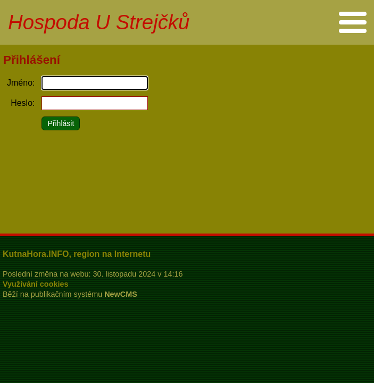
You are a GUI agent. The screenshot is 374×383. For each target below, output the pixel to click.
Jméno (19, 82)
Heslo (21, 102)
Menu (352, 22)
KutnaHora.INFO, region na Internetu (77, 254)
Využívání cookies (35, 284)
